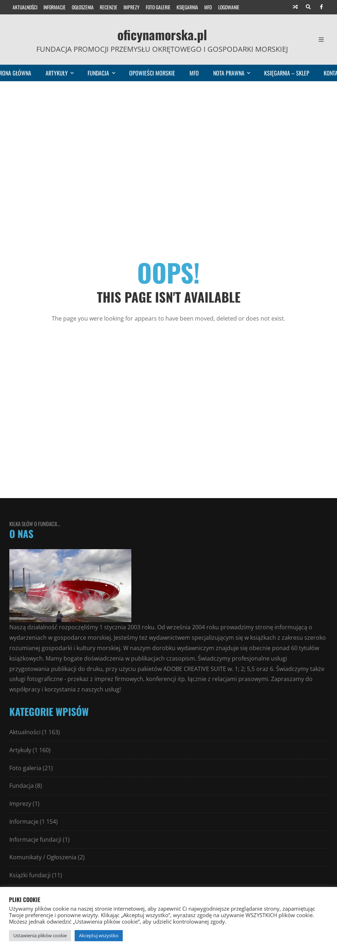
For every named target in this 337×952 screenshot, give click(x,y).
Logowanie (228, 7)
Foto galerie (158, 7)
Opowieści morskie (152, 73)
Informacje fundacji (35, 839)
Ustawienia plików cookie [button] (40, 935)
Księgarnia (187, 7)
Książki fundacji (30, 875)
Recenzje (108, 7)
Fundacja (105, 73)
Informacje (54, 7)
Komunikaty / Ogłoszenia (42, 857)
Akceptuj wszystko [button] (98, 935)
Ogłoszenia (83, 7)
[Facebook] (321, 7)
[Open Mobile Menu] (321, 39)
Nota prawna (235, 73)
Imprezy (131, 7)
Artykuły (63, 73)
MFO (208, 7)
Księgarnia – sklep (286, 73)
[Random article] (295, 7)
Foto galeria (25, 768)
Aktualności (25, 7)
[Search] (308, 7)
